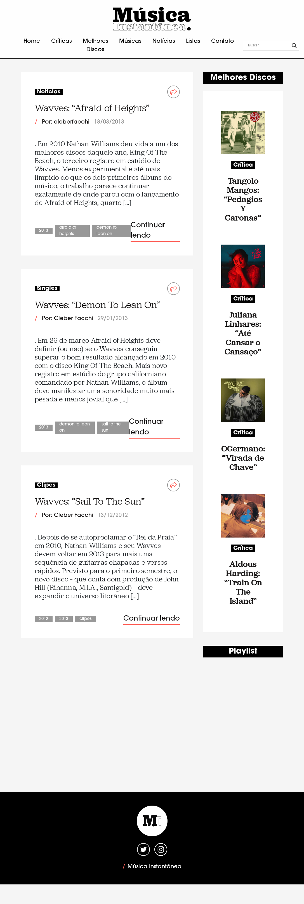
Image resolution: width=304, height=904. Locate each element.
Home (31, 41)
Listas (193, 41)
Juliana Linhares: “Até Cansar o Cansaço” (243, 333)
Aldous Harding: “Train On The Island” (243, 582)
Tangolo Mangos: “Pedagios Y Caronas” (243, 199)
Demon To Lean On (106, 231)
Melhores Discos (95, 46)
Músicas (130, 41)
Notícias (163, 41)
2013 (43, 231)
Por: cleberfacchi (65, 122)
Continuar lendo (148, 231)
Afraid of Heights (67, 231)
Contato (222, 41)
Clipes (85, 619)
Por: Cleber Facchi (67, 318)
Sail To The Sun (111, 427)
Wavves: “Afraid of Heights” (92, 108)
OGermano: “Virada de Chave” (243, 458)
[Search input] (268, 45)
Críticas (61, 41)
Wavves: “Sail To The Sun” (90, 501)
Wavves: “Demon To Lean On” (97, 304)
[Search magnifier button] (294, 45)
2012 (43, 619)
